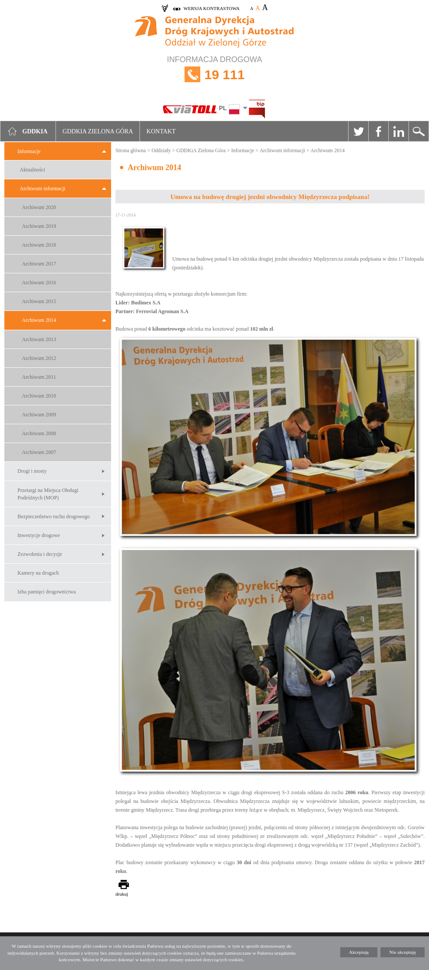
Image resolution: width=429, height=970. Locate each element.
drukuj (121, 894)
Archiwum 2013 (39, 339)
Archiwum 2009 (39, 415)
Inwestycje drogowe (38, 535)
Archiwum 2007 (39, 452)
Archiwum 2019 (39, 226)
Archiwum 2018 (39, 245)
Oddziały (161, 150)
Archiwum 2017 (39, 264)
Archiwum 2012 (39, 358)
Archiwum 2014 (39, 320)
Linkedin (398, 131)
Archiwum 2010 (39, 396)
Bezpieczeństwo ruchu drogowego (53, 516)
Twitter (358, 131)
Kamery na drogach (38, 573)
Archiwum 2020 (39, 207)
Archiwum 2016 (39, 282)
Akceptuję (359, 952)
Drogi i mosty (32, 471)
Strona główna (130, 150)
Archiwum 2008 (39, 433)
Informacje (29, 151)
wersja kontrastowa (212, 8)
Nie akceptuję (402, 952)
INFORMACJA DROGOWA (214, 74)
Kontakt (161, 131)
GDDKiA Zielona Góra (201, 150)
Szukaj (418, 131)
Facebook (378, 131)
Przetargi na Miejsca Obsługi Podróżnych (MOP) (47, 494)
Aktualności (32, 170)
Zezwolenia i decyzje (39, 554)
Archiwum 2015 (39, 301)
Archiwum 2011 (39, 377)
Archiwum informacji (42, 188)
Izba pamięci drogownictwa (46, 592)
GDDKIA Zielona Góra (98, 131)
